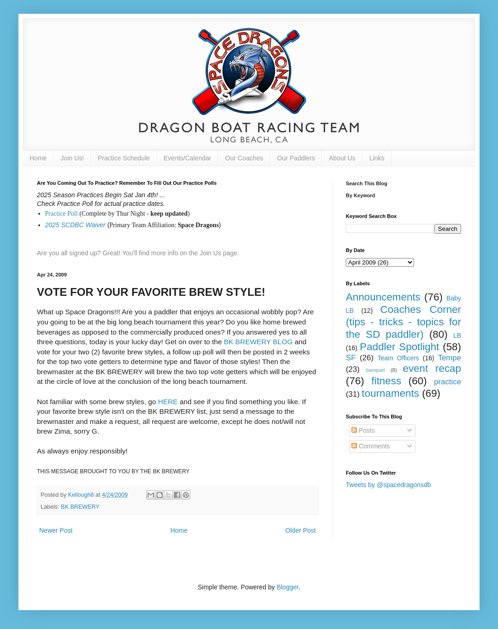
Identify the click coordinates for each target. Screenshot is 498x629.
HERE (168, 402)
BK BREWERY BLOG (258, 342)
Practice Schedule (124, 158)
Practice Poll (61, 213)
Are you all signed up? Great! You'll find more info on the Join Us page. (138, 253)
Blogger (287, 587)
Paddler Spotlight (399, 347)
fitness (386, 381)
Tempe (449, 357)
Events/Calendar (188, 158)
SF (351, 357)
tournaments (390, 393)
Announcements (383, 297)
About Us (342, 158)
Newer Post (55, 530)
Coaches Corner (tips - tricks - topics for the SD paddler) (403, 322)
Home (38, 158)
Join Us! (72, 158)
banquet (375, 370)
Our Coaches (244, 158)
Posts (363, 430)
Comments (370, 446)
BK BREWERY (80, 507)
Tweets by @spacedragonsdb (388, 484)
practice (447, 381)
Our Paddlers (296, 158)
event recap (432, 368)
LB (457, 335)
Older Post (300, 530)
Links (377, 158)
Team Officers (398, 358)
